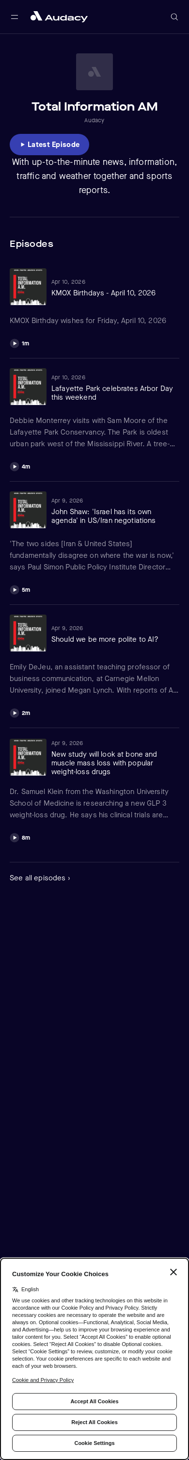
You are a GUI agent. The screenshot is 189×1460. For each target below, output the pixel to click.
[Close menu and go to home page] (59, 16)
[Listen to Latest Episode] (49, 144)
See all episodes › (40, 878)
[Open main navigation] (14, 17)
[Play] (19, 342)
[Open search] (174, 17)
